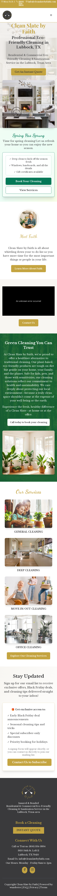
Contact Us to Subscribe (29, 762)
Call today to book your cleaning (28, 422)
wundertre (15, 887)
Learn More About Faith (28, 268)
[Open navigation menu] (51, 15)
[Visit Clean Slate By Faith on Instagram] (32, 870)
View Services (29, 190)
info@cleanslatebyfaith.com (42, 2)
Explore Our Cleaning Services (28, 655)
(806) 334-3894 (21, 3)
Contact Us (28, 322)
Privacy (34, 887)
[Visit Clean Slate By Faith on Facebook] (24, 870)
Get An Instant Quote (28, 71)
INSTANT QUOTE (29, 830)
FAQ (25, 887)
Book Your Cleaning (29, 181)
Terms (43, 887)
